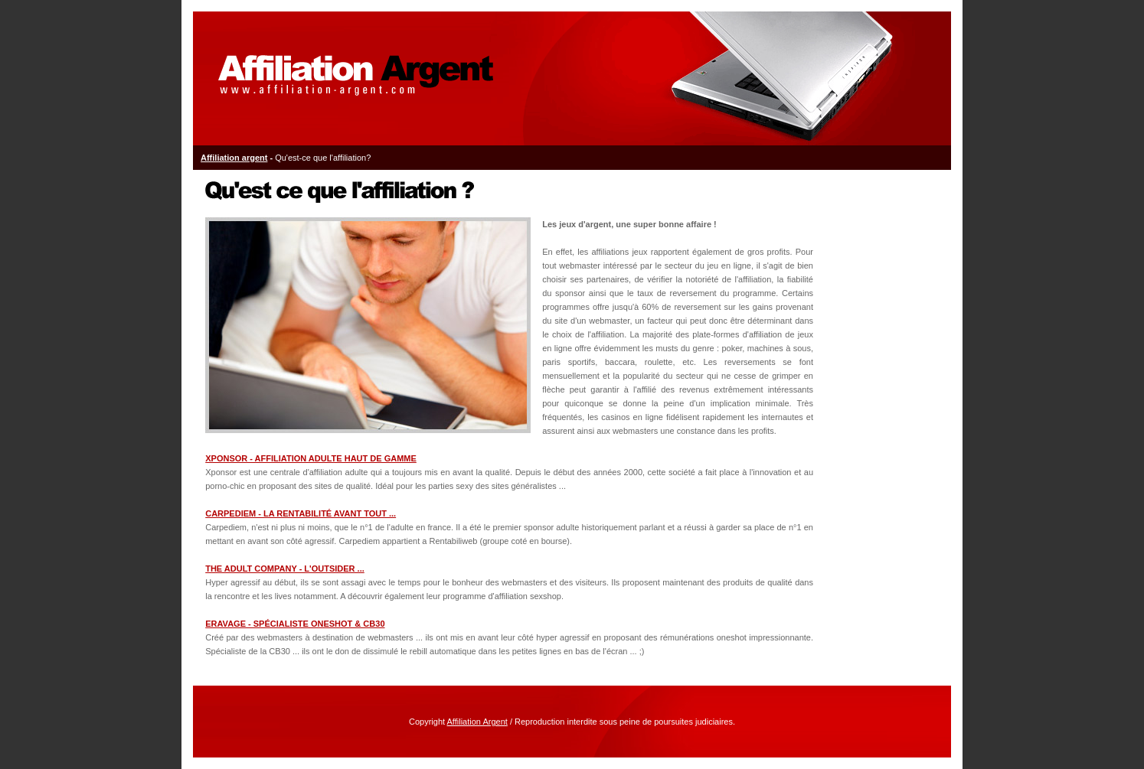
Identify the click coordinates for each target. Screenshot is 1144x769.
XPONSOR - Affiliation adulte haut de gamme (311, 458)
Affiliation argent (234, 157)
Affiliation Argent (477, 721)
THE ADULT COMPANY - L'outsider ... (284, 568)
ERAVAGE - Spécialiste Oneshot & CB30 (294, 623)
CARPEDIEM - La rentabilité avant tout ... (300, 513)
